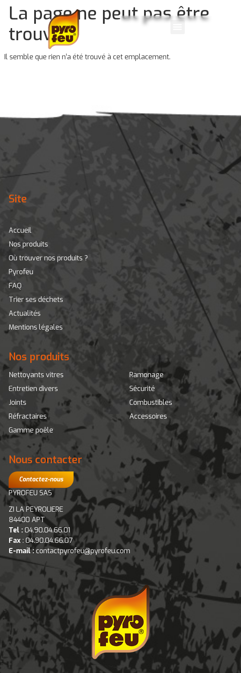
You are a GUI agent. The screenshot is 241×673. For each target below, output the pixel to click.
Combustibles (150, 402)
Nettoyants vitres (36, 374)
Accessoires (148, 416)
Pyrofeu (21, 271)
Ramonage (146, 374)
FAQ (15, 285)
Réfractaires (28, 416)
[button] (177, 27)
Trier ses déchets (36, 299)
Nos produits (28, 244)
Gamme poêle (31, 430)
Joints (17, 402)
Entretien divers (33, 388)
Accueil (20, 230)
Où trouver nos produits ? (48, 258)
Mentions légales (36, 327)
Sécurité (142, 388)
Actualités (25, 313)
